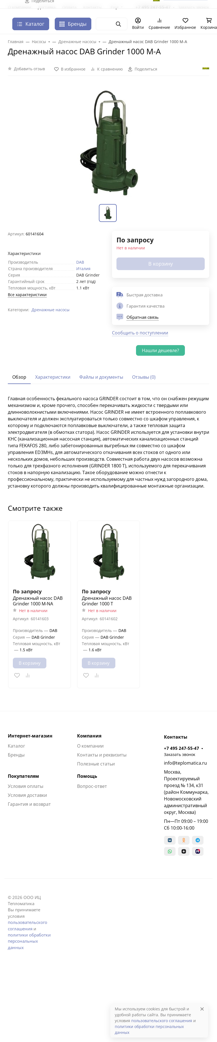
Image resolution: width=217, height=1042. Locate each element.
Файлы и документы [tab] (101, 377)
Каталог (16, 746)
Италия (83, 268)
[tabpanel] (108, 442)
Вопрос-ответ (92, 786)
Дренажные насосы (51, 309)
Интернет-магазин (30, 736)
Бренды (73, 23)
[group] (108, 143)
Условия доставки (27, 795)
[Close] (202, 1009)
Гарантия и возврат (29, 804)
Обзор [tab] (19, 377)
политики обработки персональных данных (29, 941)
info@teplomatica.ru (185, 763)
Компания (89, 736)
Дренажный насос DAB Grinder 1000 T (107, 601)
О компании (90, 746)
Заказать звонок (179, 754)
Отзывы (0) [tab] (144, 377)
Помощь (87, 776)
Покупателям (23, 776)
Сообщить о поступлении (140, 333)
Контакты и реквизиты (102, 755)
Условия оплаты (25, 786)
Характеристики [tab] (52, 377)
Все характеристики (27, 294)
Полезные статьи (96, 764)
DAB (80, 262)
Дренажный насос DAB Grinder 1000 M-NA (38, 601)
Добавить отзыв (29, 68)
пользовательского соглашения (161, 1020)
